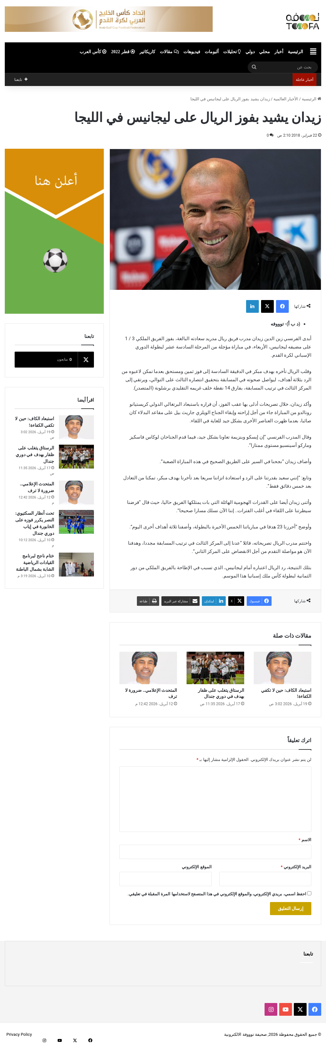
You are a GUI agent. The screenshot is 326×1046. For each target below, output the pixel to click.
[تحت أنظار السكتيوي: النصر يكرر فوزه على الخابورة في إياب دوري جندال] (76, 522)
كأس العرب (93, 51)
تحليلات (232, 51)
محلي (264, 51)
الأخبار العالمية (285, 99)
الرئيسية (295, 51)
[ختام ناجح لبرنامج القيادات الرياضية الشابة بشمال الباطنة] (76, 565)
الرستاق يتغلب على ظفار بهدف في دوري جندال (35, 455)
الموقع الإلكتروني (196, 866)
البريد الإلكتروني (296, 866)
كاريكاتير (147, 51)
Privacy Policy (19, 1034)
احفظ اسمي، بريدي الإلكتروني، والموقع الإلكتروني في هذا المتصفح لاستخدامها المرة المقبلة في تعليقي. (217, 894)
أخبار (278, 51)
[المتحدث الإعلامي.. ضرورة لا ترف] (148, 668)
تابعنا (308, 953)
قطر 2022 (123, 51)
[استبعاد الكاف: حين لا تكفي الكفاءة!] (282, 668)
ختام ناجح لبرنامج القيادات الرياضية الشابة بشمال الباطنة (35, 563)
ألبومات (212, 51)
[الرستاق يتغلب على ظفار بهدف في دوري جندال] (215, 668)
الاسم (305, 839)
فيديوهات (191, 51)
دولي (250, 51)
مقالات (169, 51)
